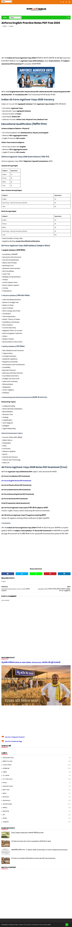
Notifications (6, 800)
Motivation (6, 797)
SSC (4, 814)
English (11, 26)
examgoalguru (13, 924)
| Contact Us (29, 924)
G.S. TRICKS (6, 775)
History (5, 782)
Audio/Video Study (8, 757)
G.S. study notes (7, 779)
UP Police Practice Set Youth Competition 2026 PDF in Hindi (31, 841)
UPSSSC (5, 818)
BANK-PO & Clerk (7, 761)
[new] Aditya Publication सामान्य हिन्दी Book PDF (27, 833)
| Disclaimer (47, 924)
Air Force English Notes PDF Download (16, 481)
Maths (4, 793)
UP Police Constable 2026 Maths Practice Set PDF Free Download (33, 858)
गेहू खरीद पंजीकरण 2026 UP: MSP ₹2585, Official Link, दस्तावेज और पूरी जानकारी (30, 662)
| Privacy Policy (39, 924)
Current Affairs (7, 765)
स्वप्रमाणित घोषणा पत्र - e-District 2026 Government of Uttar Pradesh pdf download (39, 850)
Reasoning (6, 811)
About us (22, 924)
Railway (5, 807)
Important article (8, 786)
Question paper (7, 804)
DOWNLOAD (6, 768)
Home (5, 17)
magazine (6, 822)
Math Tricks (6, 789)
